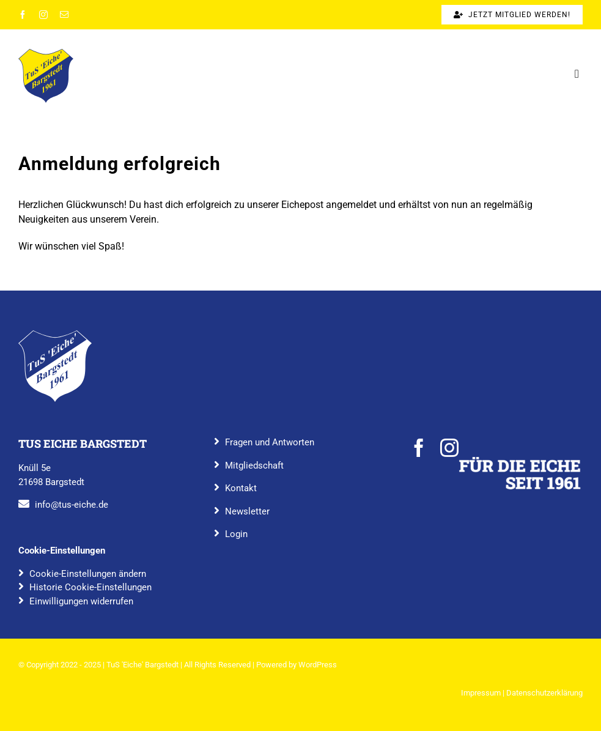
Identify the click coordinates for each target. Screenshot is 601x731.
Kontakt (241, 488)
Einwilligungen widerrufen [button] (81, 601)
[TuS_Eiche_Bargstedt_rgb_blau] (55, 335)
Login (236, 534)
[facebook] (22, 14)
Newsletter (247, 511)
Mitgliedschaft (254, 465)
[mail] (64, 14)
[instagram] (43, 14)
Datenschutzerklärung (544, 692)
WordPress (317, 664)
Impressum (481, 692)
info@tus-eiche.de (71, 504)
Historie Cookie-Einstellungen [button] (90, 587)
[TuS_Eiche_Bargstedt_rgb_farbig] (45, 53)
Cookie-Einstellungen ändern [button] (87, 573)
